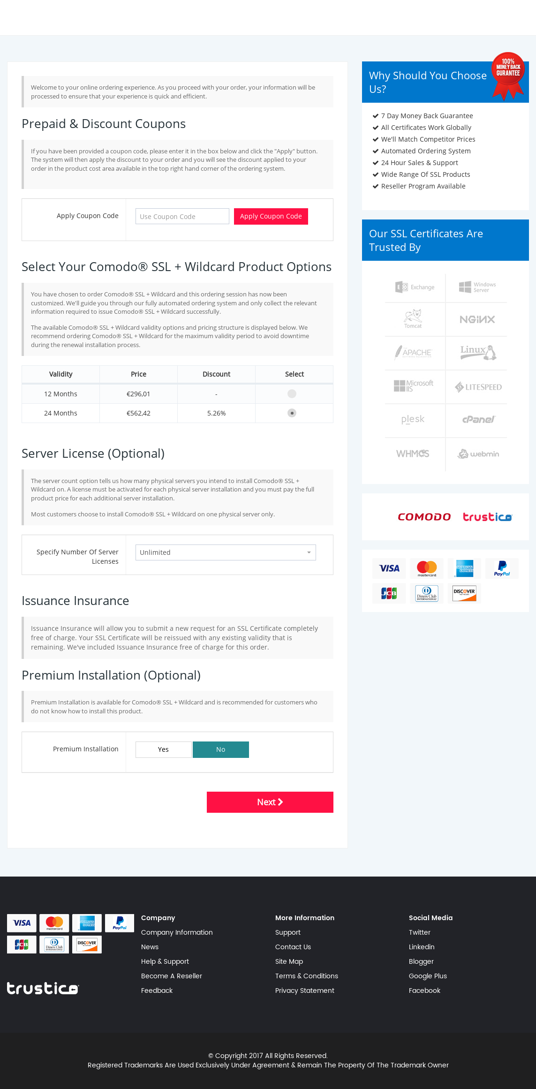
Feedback (157, 991)
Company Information (177, 933)
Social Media (431, 918)
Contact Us (293, 947)
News (150, 947)
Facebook (424, 991)
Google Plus (428, 976)
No (220, 749)
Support (288, 933)
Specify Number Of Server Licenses (78, 556)
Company (158, 918)
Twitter (419, 933)
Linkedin (422, 947)
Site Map (289, 962)
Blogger (421, 962)
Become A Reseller (171, 976)
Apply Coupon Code (88, 215)
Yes (163, 749)
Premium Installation (86, 748)
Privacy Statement (304, 991)
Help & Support (165, 962)
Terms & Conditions (306, 976)
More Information (304, 918)
